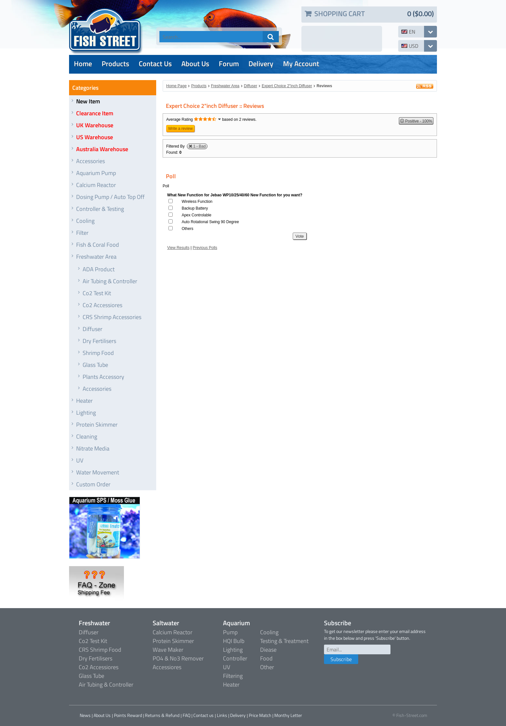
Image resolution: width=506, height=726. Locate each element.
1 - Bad (199, 146)
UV (79, 460)
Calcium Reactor (96, 185)
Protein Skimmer (96, 424)
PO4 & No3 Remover (178, 658)
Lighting (86, 412)
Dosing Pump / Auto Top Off (110, 196)
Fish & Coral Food (97, 244)
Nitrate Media (92, 448)
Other (267, 667)
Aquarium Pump (96, 173)
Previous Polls (205, 247)
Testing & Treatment (284, 641)
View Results (178, 247)
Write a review (180, 128)
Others (187, 228)
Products (198, 86)
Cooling (85, 220)
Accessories (90, 161)
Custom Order (93, 484)
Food (266, 658)
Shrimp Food (98, 352)
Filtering (233, 675)
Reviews (324, 86)
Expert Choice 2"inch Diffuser (287, 86)
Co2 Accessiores (102, 305)
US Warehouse (94, 137)
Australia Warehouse (102, 149)
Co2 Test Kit (97, 293)
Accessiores (167, 667)
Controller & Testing (100, 208)
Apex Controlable (196, 215)
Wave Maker (168, 649)
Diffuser (92, 329)
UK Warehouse (94, 125)
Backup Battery (195, 208)
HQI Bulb (233, 641)
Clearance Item (94, 113)
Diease (268, 649)
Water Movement (97, 472)
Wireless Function (197, 201)
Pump (230, 632)
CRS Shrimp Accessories (112, 317)
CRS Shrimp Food (100, 649)
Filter (82, 232)
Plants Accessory (103, 376)
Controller (235, 658)
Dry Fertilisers (99, 341)
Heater (84, 400)
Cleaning (86, 436)
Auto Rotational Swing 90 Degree (210, 222)
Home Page (176, 86)
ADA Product (99, 269)
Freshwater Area (96, 256)
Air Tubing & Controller (110, 281)
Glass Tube (95, 364)
